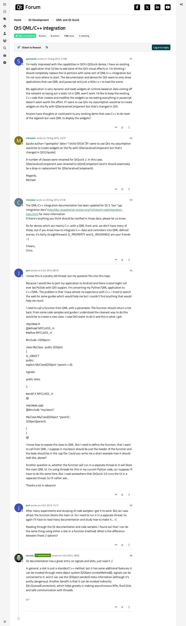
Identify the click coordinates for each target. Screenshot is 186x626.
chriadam (31, 200)
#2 (131, 138)
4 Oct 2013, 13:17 (49, 505)
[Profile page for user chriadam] (18, 202)
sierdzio (30, 555)
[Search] (4, 48)
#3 (131, 200)
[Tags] (4, 19)
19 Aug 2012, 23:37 (56, 138)
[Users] (4, 33)
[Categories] (4, 4)
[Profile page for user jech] (18, 273)
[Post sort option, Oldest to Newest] (29, 47)
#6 (131, 555)
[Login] (181, 4)
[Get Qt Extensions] (4, 55)
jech (28, 270)
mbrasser (31, 138)
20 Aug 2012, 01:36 (56, 200)
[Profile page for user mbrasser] (18, 140)
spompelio (31, 59)
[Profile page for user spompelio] (18, 61)
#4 (131, 270)
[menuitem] (181, 4)
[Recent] (4, 12)
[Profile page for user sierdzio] (18, 558)
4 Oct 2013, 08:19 (49, 270)
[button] (4, 622)
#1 (131, 59)
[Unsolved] (4, 62)
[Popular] (4, 26)
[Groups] (4, 41)
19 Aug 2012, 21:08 (57, 59)
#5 (131, 505)
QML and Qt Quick (25, 35)
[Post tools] (129, 127)
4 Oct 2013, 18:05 (70, 555)
